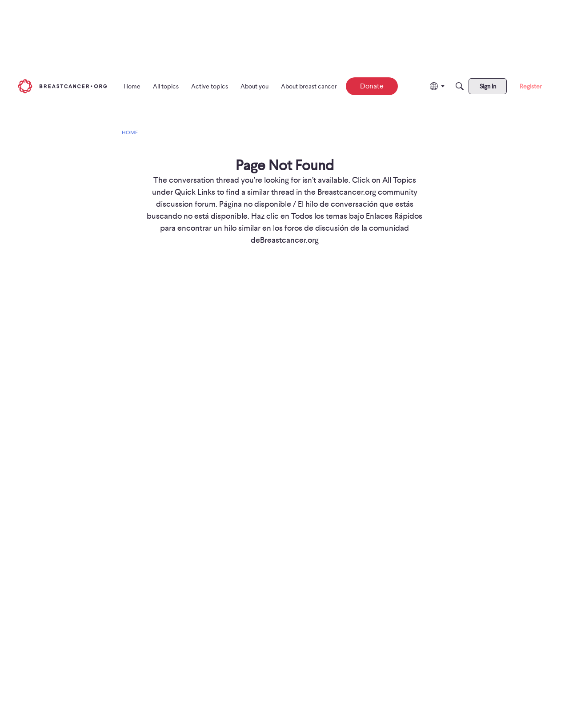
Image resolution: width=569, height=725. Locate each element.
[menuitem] (132, 86)
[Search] (460, 86)
